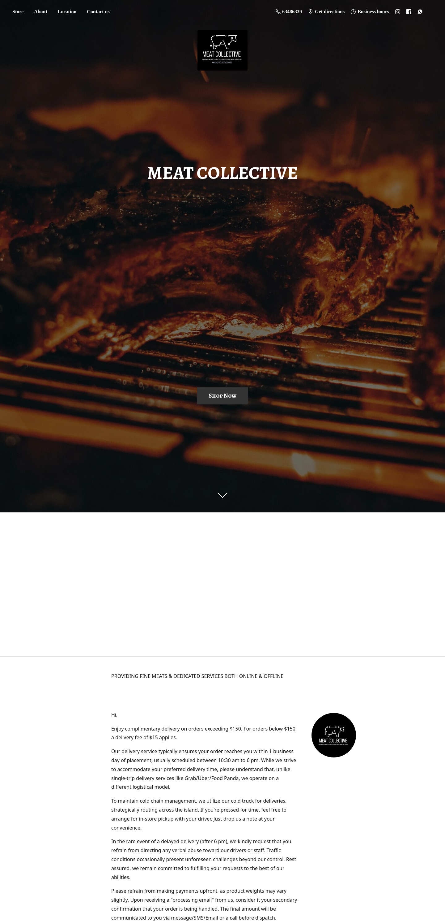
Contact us (98, 11)
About (40, 11)
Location (67, 11)
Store (17, 11)
